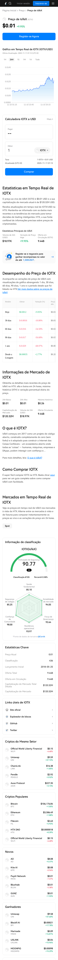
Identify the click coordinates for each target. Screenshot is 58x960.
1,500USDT (28, 260)
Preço (22, 10)
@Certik (41, 637)
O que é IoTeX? (34, 458)
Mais (49, 119)
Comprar (29, 171)
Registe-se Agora (29, 36)
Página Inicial (9, 10)
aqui (52, 475)
